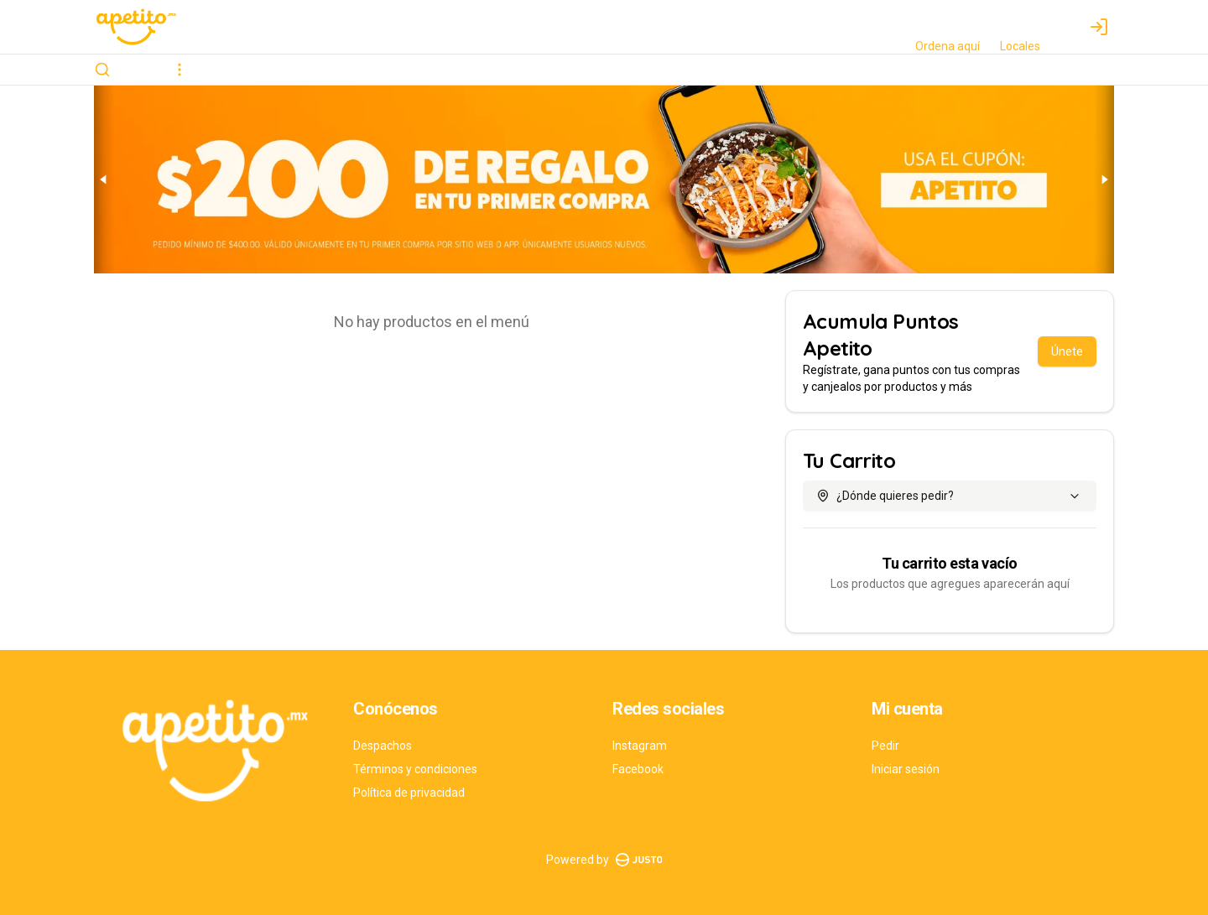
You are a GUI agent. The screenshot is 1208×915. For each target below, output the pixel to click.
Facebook (638, 769)
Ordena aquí (947, 46)
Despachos (382, 745)
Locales (1020, 46)
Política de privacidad (409, 792)
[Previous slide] (104, 179)
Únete (1067, 351)
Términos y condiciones (415, 769)
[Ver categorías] (179, 70)
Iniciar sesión (906, 769)
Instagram (639, 745)
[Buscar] (102, 69)
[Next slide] (1104, 179)
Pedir (885, 745)
